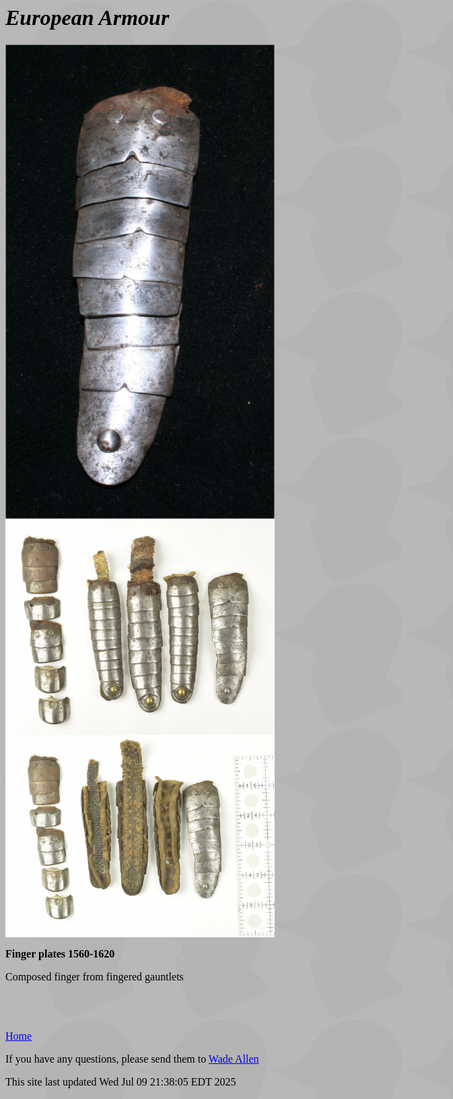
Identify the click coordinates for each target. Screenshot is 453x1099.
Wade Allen (234, 1059)
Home (18, 1036)
